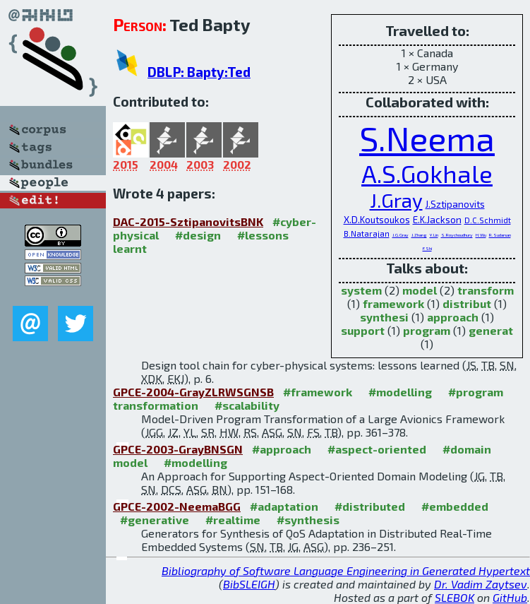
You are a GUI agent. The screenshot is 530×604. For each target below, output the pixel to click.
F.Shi (427, 248)
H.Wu (481, 234)
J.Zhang (419, 234)
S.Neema (427, 137)
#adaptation (284, 506)
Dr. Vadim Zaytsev (480, 584)
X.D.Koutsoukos (377, 219)
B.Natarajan (367, 233)
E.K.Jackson (437, 219)
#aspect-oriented (376, 449)
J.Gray (396, 200)
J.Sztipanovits (455, 204)
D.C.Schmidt (487, 220)
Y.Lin (434, 234)
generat (491, 330)
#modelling (400, 391)
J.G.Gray (400, 234)
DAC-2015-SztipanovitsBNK (188, 221)
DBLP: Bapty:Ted (199, 72)
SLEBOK (454, 597)
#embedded (454, 506)
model (419, 290)
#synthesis (308, 519)
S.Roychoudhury (457, 234)
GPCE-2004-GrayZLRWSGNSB (193, 391)
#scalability (247, 405)
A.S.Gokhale (427, 173)
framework (393, 303)
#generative (154, 519)
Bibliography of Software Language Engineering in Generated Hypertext (346, 570)
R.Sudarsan (500, 234)
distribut (466, 303)
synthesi (384, 317)
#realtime (232, 519)
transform (485, 290)
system (361, 290)
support (363, 330)
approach (452, 317)
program (426, 330)
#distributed (370, 506)
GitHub (510, 597)
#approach (281, 449)
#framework (317, 391)
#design (198, 235)
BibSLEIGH (249, 584)
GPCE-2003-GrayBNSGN (178, 449)
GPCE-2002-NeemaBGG (177, 506)
